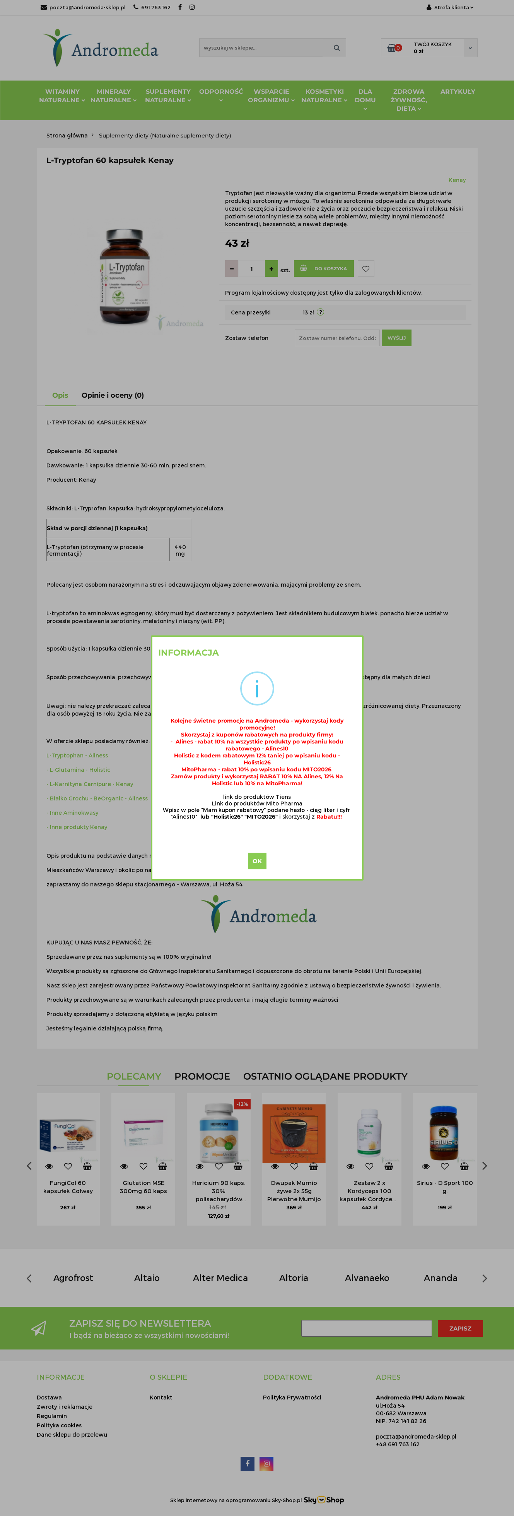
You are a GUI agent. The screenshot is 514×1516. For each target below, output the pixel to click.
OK (257, 861)
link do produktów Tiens (257, 796)
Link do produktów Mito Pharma (257, 803)
